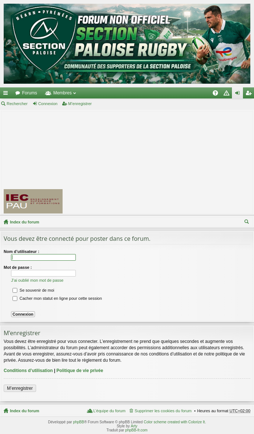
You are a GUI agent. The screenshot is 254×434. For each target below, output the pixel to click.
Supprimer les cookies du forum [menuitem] (163, 411)
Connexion (48, 103)
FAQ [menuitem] (218, 94)
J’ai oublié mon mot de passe (37, 280)
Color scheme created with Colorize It (174, 422)
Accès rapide (7, 94)
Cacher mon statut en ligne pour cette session (57, 298)
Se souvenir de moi (33, 290)
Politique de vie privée (79, 370)
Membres (62, 93)
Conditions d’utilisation (28, 370)
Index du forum (24, 222)
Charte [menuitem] (228, 94)
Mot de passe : (18, 267)
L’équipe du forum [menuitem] (109, 411)
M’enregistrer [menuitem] (250, 94)
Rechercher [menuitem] (247, 223)
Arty (134, 426)
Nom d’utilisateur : (21, 251)
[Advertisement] (161, 161)
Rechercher (17, 103)
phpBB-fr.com (136, 430)
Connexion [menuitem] (239, 94)
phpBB (78, 422)
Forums (29, 93)
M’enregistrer (80, 103)
